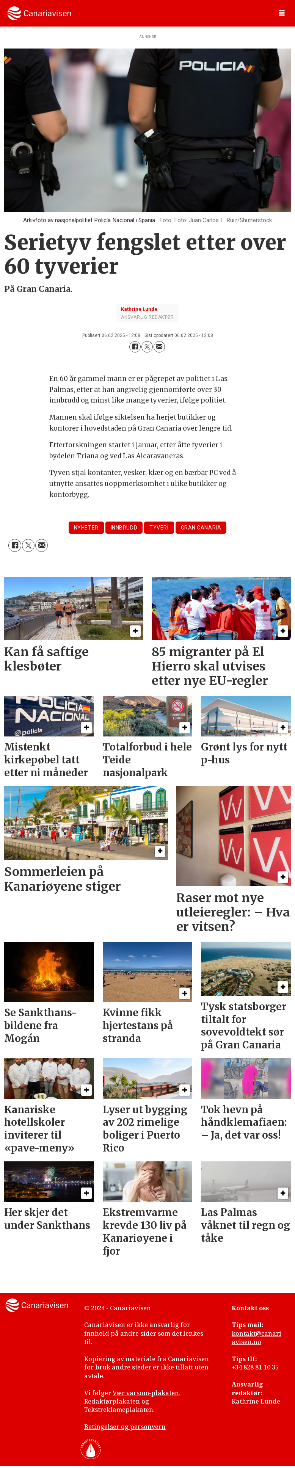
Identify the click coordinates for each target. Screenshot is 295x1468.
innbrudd (124, 528)
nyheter (86, 528)
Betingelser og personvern (125, 1427)
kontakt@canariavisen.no (256, 1337)
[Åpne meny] (281, 13)
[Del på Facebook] (135, 347)
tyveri (158, 528)
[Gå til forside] (39, 13)
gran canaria (201, 528)
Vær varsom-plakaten (146, 1393)
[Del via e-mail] (159, 347)
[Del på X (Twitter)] (147, 347)
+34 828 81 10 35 (255, 1367)
